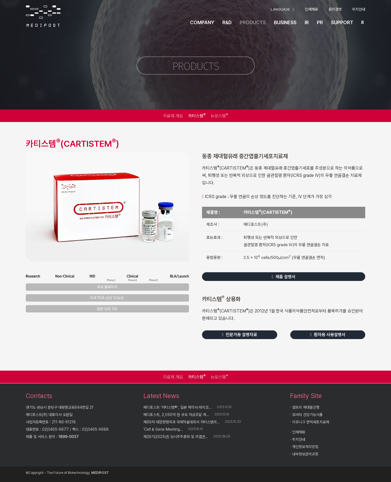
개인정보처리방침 (305, 447)
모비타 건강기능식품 (307, 414)
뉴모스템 (219, 115)
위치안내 (298, 439)
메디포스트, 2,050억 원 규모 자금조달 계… (176, 414)
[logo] (43, 16)
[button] (282, 9)
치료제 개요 (173, 115)
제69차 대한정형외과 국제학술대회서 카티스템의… (181, 422)
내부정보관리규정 (305, 454)
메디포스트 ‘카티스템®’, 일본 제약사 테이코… (177, 407)
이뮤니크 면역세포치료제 (310, 422)
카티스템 (197, 115)
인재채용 (298, 432)
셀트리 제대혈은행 (305, 407)
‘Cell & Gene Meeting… (163, 429)
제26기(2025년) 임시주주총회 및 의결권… (175, 436)
